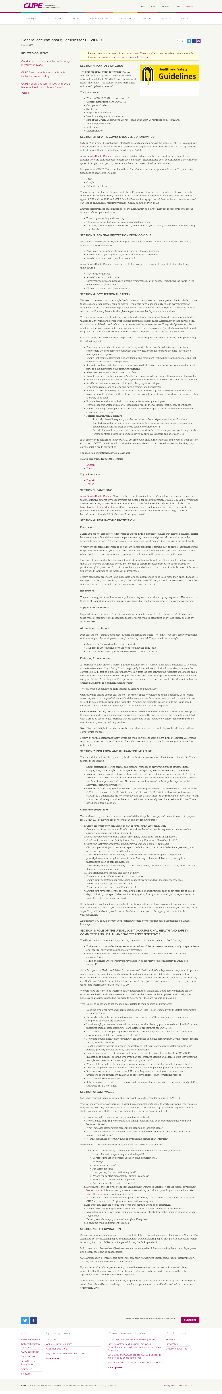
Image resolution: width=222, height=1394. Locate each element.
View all (25, 92)
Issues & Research (54, 18)
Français (189, 6)
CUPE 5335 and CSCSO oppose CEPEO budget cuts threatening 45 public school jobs (134, 1356)
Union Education (125, 18)
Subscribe (190, 1320)
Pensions (170, 1339)
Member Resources (99, 18)
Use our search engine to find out (130, 57)
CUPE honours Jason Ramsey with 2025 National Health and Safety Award (45, 85)
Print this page (199, 41)
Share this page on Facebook (194, 41)
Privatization (172, 1344)
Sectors (76, 18)
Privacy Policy (170, 1385)
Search (184, 18)
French (90, 468)
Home (143, 6)
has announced (94, 1190)
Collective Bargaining (176, 1348)
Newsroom (165, 6)
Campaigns (31, 18)
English (90, 465)
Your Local (147, 18)
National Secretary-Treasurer (31, 1345)
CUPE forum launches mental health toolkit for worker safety (43, 74)
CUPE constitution (30, 1351)
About (153, 6)
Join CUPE (166, 18)
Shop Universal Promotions (29, 1363)
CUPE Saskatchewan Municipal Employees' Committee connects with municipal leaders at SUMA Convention (134, 1347)
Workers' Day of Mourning (59, 1344)
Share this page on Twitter (189, 41)
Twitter (25, 1320)
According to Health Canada (95, 156)
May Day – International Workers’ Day (65, 1353)
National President (30, 1339)
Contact (177, 6)
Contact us (26, 1369)
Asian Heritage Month (57, 1348)
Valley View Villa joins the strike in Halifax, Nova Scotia (135, 1362)
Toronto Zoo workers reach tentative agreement (132, 1339)
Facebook (33, 1320)
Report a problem (185, 1385)
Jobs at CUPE (28, 1356)
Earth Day (51, 1339)
